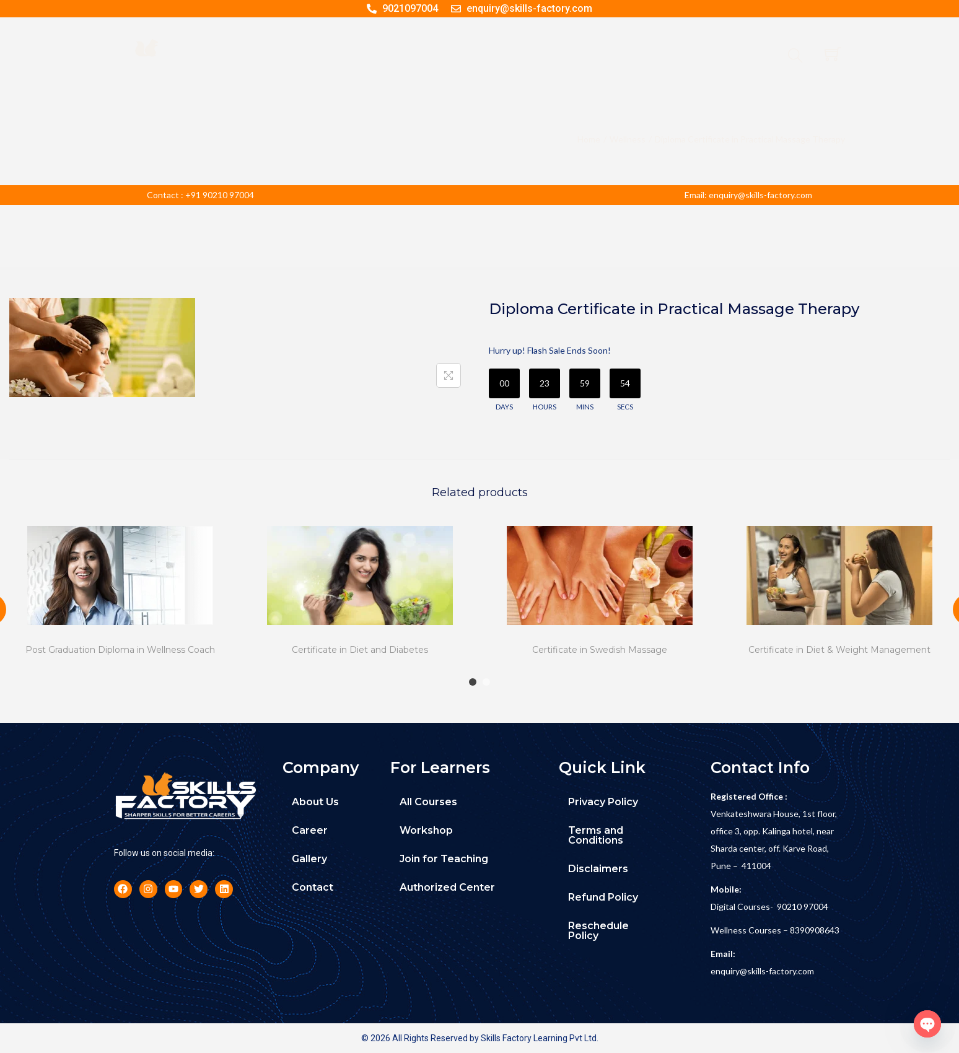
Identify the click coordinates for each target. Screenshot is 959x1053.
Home (588, 139)
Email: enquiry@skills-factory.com (748, 195)
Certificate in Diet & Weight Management (839, 649)
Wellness (628, 139)
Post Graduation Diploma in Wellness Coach (120, 649)
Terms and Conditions (595, 835)
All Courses (428, 802)
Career (310, 830)
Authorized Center (447, 887)
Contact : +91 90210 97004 (200, 195)
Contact (312, 887)
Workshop (426, 830)
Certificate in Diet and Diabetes (360, 649)
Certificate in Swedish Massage (599, 649)
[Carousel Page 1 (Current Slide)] (472, 682)
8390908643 (814, 930)
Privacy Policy (603, 802)
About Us (315, 802)
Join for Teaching (444, 859)
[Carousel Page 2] (486, 682)
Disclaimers (598, 869)
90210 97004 (802, 906)
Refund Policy (603, 897)
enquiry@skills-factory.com (762, 971)
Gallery (309, 859)
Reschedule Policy (598, 931)
